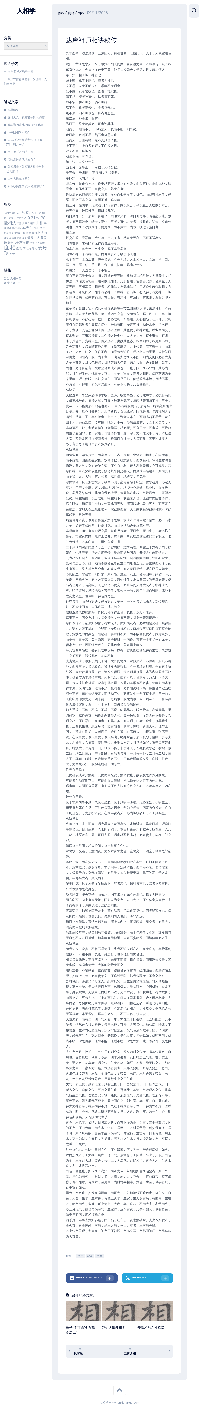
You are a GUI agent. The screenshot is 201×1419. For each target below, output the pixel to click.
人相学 (26, 11)
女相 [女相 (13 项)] (31, 217)
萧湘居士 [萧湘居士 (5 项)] (13, 242)
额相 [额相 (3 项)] (28, 248)
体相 (62, 12)
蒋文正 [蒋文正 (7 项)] (24, 243)
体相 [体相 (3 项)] (14, 213)
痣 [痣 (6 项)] (29, 233)
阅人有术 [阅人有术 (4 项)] (40, 243)
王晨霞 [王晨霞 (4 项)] (24, 233)
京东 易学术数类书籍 (20, 71)
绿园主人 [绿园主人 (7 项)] (33, 238)
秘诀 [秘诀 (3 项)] (24, 238)
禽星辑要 (13, 109)
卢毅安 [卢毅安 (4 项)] (12, 218)
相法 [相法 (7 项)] (40, 233)
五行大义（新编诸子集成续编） (27, 117)
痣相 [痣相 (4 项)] (34, 233)
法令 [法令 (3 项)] (6, 233)
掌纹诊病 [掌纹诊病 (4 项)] (17, 228)
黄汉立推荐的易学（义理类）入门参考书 (25, 82)
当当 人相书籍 (12, 278)
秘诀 (90, 1256)
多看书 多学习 (12, 282)
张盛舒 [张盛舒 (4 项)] (20, 223)
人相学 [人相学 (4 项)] (7, 213)
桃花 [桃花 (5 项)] (36, 228)
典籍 (73, 12)
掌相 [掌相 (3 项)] (9, 228)
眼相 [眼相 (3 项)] (19, 238)
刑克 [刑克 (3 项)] (31, 213)
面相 (85, 12)
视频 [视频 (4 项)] (32, 243)
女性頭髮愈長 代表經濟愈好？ (26, 186)
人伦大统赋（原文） (20, 178)
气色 (80, 1256)
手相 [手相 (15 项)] (39, 222)
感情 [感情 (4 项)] (32, 223)
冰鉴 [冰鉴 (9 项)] (25, 213)
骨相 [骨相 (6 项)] (34, 248)
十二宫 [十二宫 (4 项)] (37, 213)
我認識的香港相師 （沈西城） (26, 124)
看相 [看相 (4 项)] (14, 238)
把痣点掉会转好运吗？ (22, 159)
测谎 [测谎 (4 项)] (11, 233)
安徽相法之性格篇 (150, 1328)
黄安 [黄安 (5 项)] (12, 253)
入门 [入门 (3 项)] (19, 213)
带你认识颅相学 (113, 1328)
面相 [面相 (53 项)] (10, 247)
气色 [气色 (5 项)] (42, 228)
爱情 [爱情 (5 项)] (17, 233)
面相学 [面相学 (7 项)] (21, 248)
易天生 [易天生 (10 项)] (27, 228)
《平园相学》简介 (19, 132)
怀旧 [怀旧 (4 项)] (26, 223)
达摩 (99, 1256)
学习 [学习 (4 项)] (38, 218)
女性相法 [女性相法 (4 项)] (21, 218)
